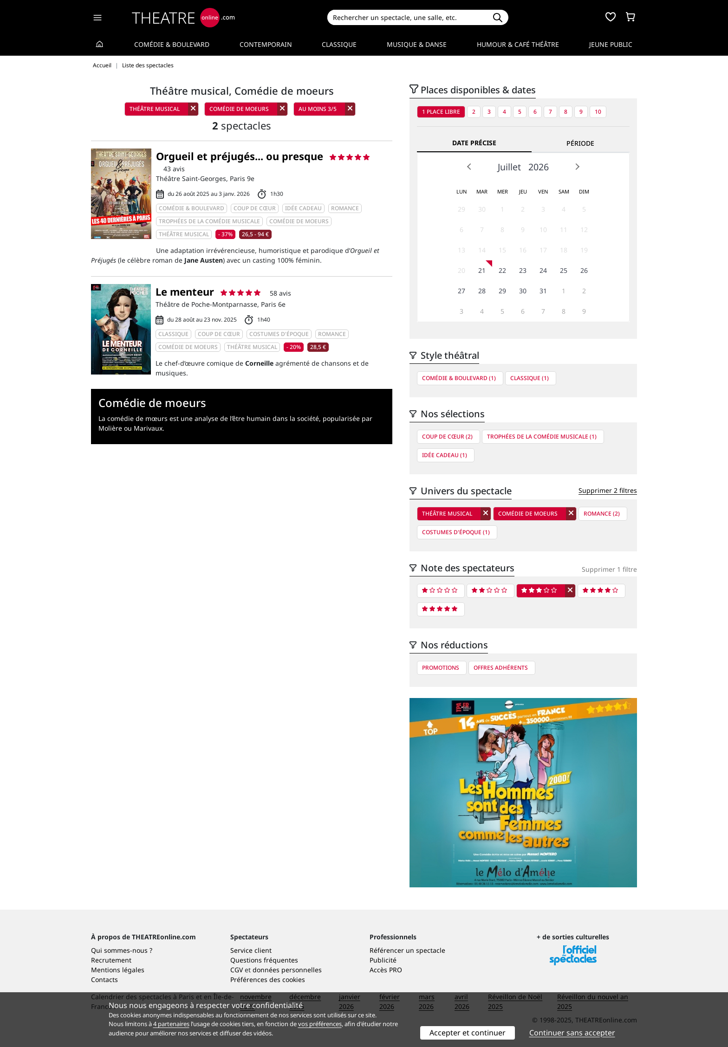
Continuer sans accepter (572, 1033)
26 (584, 270)
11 (563, 229)
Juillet (509, 167)
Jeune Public (610, 44)
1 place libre (441, 112)
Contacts (104, 979)
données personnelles (287, 969)
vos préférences (320, 1024)
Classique (339, 44)
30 (482, 209)
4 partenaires (171, 1024)
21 (482, 270)
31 (543, 290)
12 (584, 229)
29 (461, 209)
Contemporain (266, 44)
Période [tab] (580, 143)
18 (563, 250)
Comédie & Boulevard (171, 44)
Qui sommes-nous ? (121, 950)
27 (461, 290)
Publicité (383, 960)
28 (482, 290)
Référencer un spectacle (407, 950)
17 (543, 250)
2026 (538, 167)
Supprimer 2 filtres (607, 490)
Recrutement (111, 960)
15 (502, 250)
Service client (251, 950)
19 (584, 250)
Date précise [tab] (474, 142)
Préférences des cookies (267, 979)
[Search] (407, 17)
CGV (236, 969)
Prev (469, 167)
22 (502, 270)
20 (461, 270)
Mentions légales (117, 969)
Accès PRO (386, 969)
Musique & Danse (417, 44)
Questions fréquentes (264, 960)
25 (563, 270)
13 (461, 250)
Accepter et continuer (467, 1033)
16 (522, 250)
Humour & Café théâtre (518, 44)
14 (482, 250)
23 (522, 270)
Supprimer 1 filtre (609, 569)
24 (543, 270)
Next (577, 167)
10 (598, 112)
